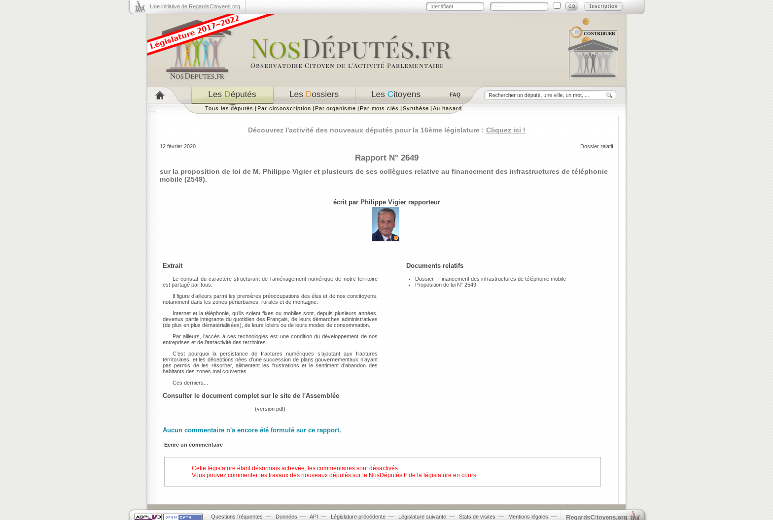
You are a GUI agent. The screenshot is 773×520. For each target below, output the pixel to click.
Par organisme (335, 108)
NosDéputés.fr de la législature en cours (422, 475)
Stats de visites (477, 517)
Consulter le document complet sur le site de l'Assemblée (251, 395)
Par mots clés (379, 108)
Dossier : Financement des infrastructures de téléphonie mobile (490, 279)
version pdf (270, 409)
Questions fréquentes (237, 517)
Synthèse (416, 108)
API (314, 517)
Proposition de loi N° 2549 (445, 285)
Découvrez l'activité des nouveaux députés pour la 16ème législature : (387, 130)
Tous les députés (229, 108)
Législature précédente (358, 517)
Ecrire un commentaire (193, 445)
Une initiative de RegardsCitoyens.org (195, 6)
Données (286, 517)
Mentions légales (528, 517)
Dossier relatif (596, 146)
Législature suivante (422, 517)
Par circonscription (284, 108)
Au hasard (447, 108)
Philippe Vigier (383, 202)
